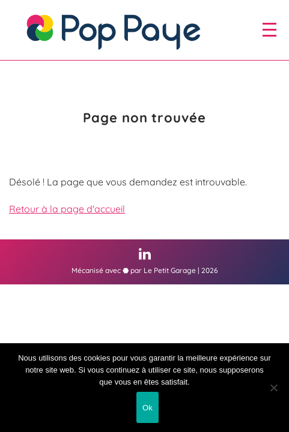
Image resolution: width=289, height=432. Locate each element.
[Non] (274, 388)
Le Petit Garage (170, 270)
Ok (147, 407)
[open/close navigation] (269, 29)
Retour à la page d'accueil (67, 209)
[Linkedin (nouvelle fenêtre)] (145, 254)
